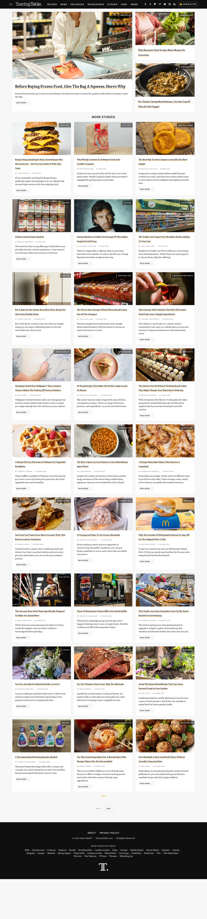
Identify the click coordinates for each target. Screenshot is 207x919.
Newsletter (188, 4)
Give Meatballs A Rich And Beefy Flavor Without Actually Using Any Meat (163, 796)
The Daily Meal (170, 893)
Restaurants (96, 4)
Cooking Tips (187, 67)
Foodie (72, 890)
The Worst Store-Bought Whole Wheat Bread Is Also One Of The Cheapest (99, 327)
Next (109, 848)
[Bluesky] (164, 5)
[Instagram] (169, 5)
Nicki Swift (79, 893)
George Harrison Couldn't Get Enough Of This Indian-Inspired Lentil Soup (100, 250)
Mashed (51, 893)
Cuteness (51, 890)
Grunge (123, 890)
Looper (41, 893)
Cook (124, 4)
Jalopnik (30, 893)
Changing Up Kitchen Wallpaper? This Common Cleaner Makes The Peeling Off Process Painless (39, 408)
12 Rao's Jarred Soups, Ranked (36, 246)
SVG (159, 893)
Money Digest (64, 893)
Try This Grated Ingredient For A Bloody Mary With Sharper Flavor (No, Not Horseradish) (101, 796)
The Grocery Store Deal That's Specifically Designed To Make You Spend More (40, 642)
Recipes (52, 4)
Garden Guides (102, 890)
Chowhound (38, 890)
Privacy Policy (109, 872)
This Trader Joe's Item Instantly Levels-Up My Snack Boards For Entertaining (161, 642)
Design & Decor (62, 370)
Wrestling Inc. (126, 896)
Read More (21, 111)
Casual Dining (124, 604)
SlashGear (149, 893)
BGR (27, 890)
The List (78, 896)
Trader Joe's (187, 212)
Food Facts (125, 15)
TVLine (102, 896)
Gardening (188, 681)
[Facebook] (145, 5)
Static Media (86, 878)
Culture (127, 212)
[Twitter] (150, 5)
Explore (62, 890)
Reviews (66, 212)
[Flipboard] (155, 5)
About (92, 872)
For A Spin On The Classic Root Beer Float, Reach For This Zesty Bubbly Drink (38, 327)
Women (113, 896)
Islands (175, 890)
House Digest (152, 890)
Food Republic (85, 890)
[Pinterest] (160, 5)
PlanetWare (110, 893)
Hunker (166, 890)
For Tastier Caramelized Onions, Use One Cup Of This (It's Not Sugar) (163, 106)
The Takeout (90, 896)
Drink (134, 4)
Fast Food (65, 130)
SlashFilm (136, 893)
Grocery (66, 758)
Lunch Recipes (124, 370)
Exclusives (77, 4)
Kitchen (112, 4)
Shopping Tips (186, 15)
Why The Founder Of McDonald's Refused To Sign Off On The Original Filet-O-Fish (162, 561)
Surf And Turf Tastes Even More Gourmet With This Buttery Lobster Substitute (38, 561)
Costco (66, 681)
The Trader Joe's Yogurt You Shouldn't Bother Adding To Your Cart (162, 250)
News (63, 4)
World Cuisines (185, 130)
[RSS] (174, 5)
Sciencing (124, 893)
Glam (114, 890)
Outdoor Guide (94, 893)
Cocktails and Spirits (182, 289)
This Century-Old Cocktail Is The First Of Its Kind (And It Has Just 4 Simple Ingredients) (163, 327)
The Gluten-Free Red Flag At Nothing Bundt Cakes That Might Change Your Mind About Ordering (164, 408)
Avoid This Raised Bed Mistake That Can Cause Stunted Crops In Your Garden (164, 719)
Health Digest (137, 890)
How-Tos (66, 289)
